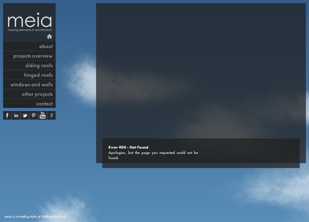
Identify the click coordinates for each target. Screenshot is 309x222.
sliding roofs (39, 65)
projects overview (33, 55)
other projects (37, 93)
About (46, 46)
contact (44, 103)
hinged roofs (38, 74)
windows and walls (32, 84)
